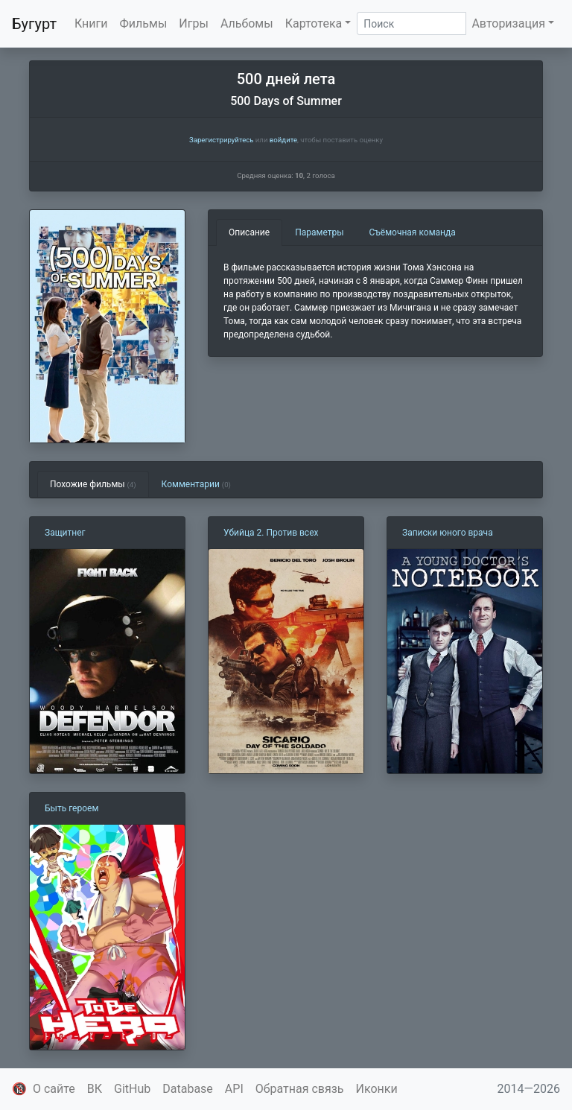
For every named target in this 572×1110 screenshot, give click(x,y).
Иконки (377, 1089)
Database (187, 1089)
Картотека (314, 23)
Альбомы (246, 23)
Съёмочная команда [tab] (412, 232)
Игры (194, 23)
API (234, 1089)
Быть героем (71, 808)
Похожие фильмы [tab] (93, 484)
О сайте (54, 1089)
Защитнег (65, 532)
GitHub (132, 1089)
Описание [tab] (249, 232)
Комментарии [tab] (196, 484)
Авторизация (508, 23)
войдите (283, 140)
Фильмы (144, 23)
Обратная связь (299, 1089)
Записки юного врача (447, 532)
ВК (94, 1089)
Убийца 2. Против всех (270, 532)
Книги (91, 23)
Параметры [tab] (319, 232)
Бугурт (34, 24)
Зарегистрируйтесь (221, 140)
